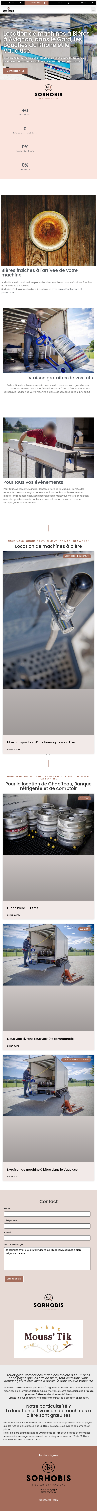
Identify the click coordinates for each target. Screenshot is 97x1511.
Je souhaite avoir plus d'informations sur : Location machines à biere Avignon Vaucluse (47, 1258)
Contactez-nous (48, 1500)
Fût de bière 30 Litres (22, 908)
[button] (13, 3)
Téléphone (10, 1220)
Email (7, 1232)
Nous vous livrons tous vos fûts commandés (40, 1039)
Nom (7, 1208)
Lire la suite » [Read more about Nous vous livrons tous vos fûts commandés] (13, 1046)
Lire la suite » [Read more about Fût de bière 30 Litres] (13, 915)
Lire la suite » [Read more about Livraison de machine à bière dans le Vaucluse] (13, 1176)
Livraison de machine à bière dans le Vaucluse (42, 1170)
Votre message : (14, 1244)
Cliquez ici (14, 1397)
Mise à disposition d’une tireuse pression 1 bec (41, 742)
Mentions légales (48, 1455)
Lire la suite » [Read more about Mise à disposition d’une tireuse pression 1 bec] (13, 749)
